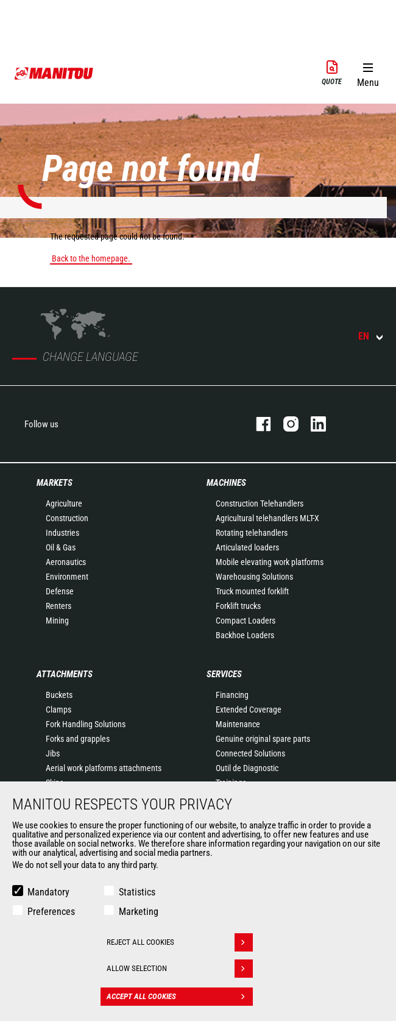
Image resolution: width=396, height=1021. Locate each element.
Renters (58, 606)
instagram (285, 424)
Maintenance (238, 724)
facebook (257, 424)
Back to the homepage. (91, 258)
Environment (67, 577)
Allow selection (180, 968)
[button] (367, 72)
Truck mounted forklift (252, 591)
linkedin (312, 424)
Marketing (138, 911)
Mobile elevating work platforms (270, 562)
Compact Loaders (245, 620)
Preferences (51, 911)
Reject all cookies (180, 942)
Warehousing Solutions (254, 577)
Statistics (137, 892)
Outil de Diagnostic (247, 768)
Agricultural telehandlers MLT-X (267, 518)
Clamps (58, 709)
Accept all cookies (180, 996)
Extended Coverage (248, 709)
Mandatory (48, 892)
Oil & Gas (61, 547)
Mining (57, 620)
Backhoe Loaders (245, 635)
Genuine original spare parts (263, 739)
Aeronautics (66, 562)
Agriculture (64, 503)
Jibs (53, 753)
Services (224, 674)
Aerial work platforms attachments (103, 768)
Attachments (65, 674)
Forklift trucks (238, 606)
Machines (226, 482)
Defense (60, 591)
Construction (67, 518)
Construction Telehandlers (259, 503)
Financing (232, 695)
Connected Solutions (250, 753)
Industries (62, 533)
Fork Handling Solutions (86, 724)
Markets (54, 482)
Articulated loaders (247, 547)
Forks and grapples (78, 739)
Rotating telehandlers (252, 533)
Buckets (59, 695)
